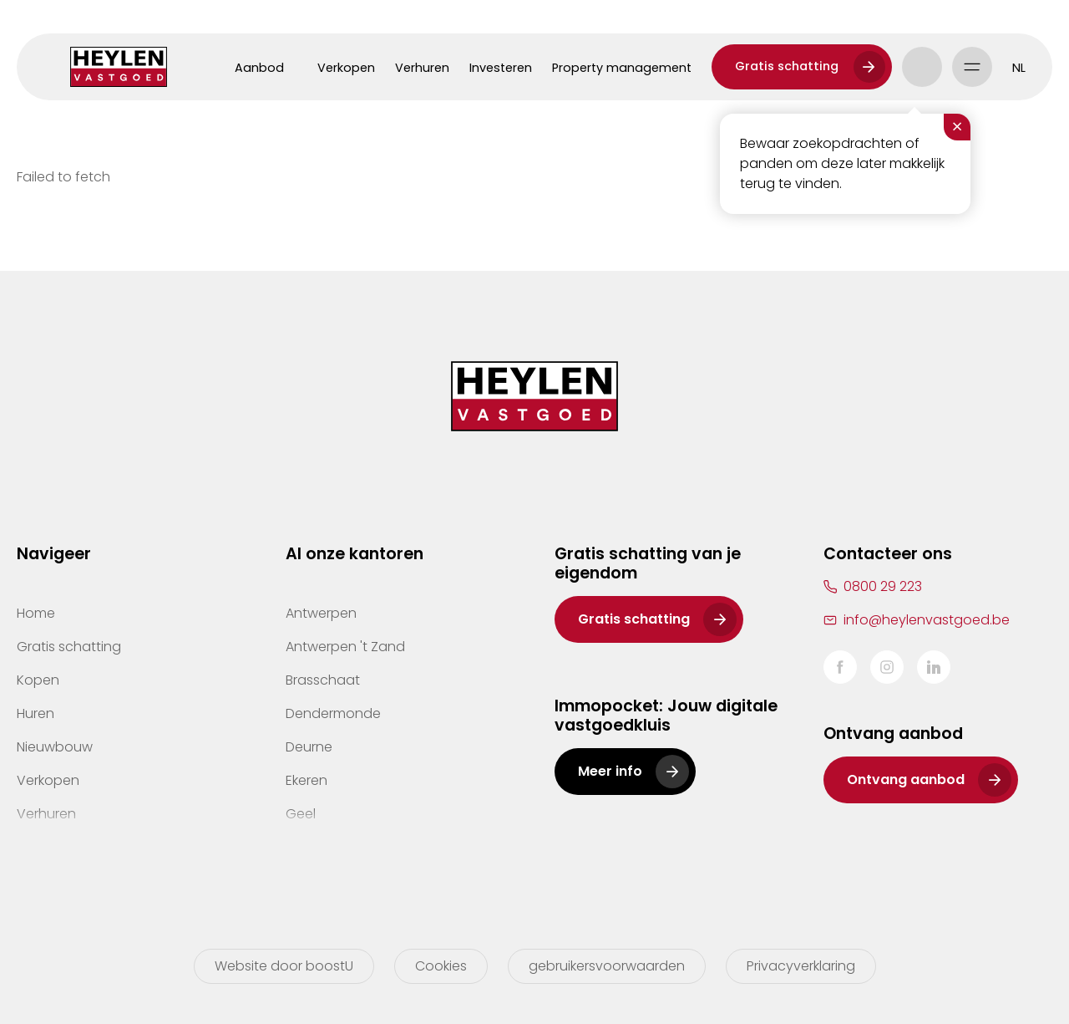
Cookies (441, 966)
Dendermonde (333, 713)
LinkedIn (933, 667)
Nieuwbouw (55, 747)
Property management (622, 67)
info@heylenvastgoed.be (927, 619)
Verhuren (422, 67)
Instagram (887, 667)
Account (922, 67)
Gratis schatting (786, 66)
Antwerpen (321, 613)
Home (36, 613)
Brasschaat (323, 680)
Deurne (309, 747)
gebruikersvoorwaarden (607, 966)
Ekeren (306, 780)
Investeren (500, 67)
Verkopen (346, 67)
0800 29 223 (883, 586)
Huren (35, 713)
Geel (301, 813)
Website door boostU (284, 966)
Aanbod (259, 67)
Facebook (840, 667)
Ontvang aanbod (906, 779)
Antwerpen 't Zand (345, 646)
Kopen (38, 680)
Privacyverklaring (801, 966)
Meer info (610, 771)
